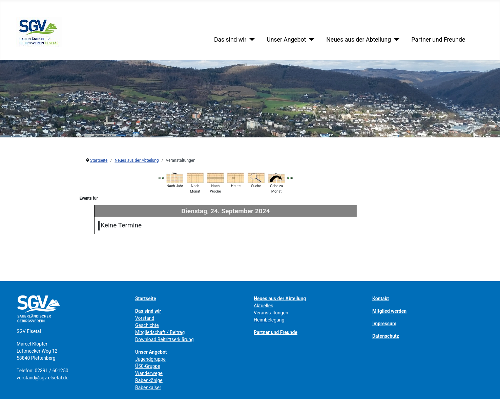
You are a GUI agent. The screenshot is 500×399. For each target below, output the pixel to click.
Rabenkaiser (148, 387)
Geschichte (147, 325)
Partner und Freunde (438, 39)
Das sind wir (230, 39)
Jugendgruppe (150, 359)
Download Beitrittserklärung (164, 339)
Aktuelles (263, 305)
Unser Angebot (286, 39)
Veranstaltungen (271, 312)
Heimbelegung (269, 320)
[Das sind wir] (250, 39)
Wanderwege (149, 373)
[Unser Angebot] (310, 39)
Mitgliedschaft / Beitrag (160, 332)
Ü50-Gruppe (147, 366)
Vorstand (144, 318)
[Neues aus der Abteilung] (395, 39)
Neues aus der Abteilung (358, 39)
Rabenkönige (149, 380)
